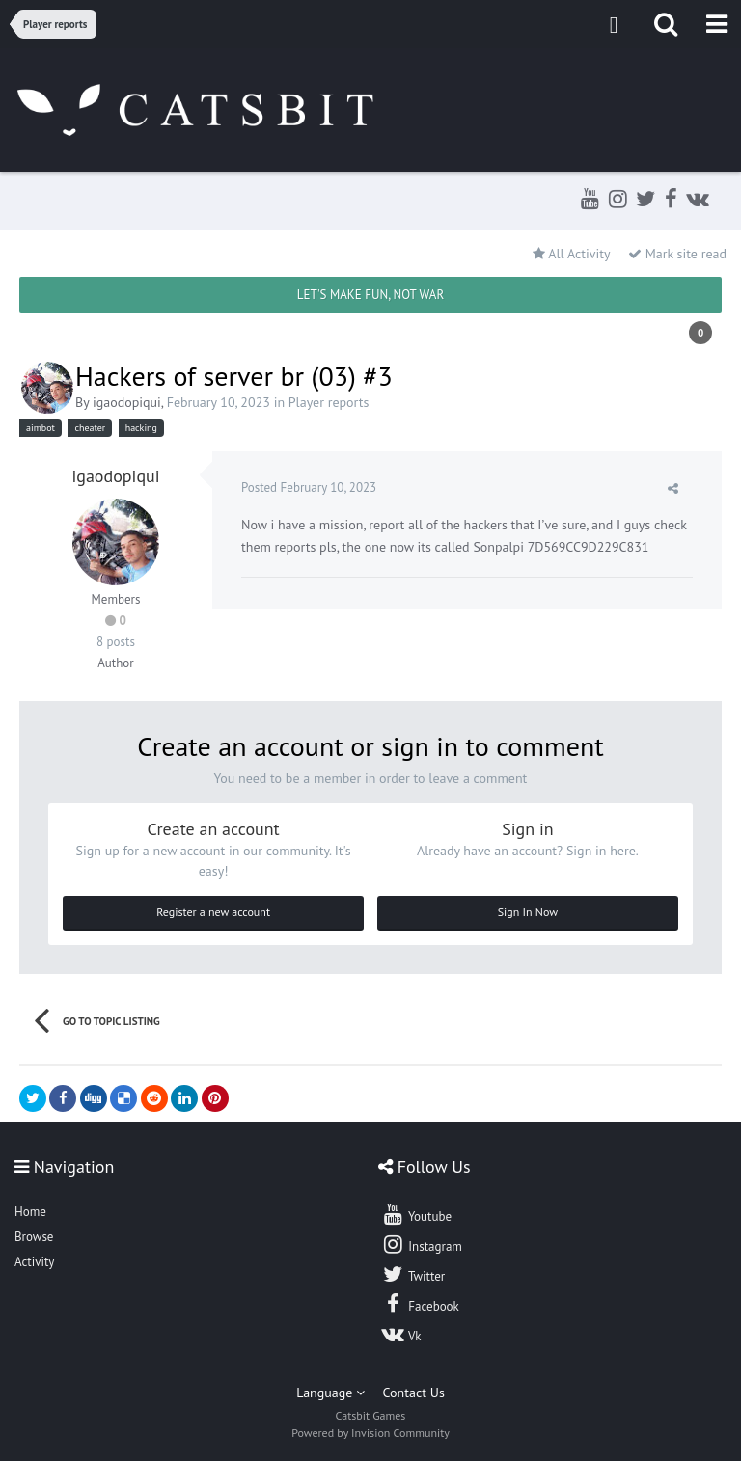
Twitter (413, 1274)
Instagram (421, 1244)
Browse (33, 1237)
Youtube (416, 1214)
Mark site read (677, 253)
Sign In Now (528, 912)
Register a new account (213, 912)
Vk (401, 1333)
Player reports (329, 402)
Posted (308, 487)
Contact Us (414, 1392)
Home (30, 1212)
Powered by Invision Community (370, 1432)
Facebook (420, 1303)
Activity (34, 1262)
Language (330, 1392)
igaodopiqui (127, 402)
